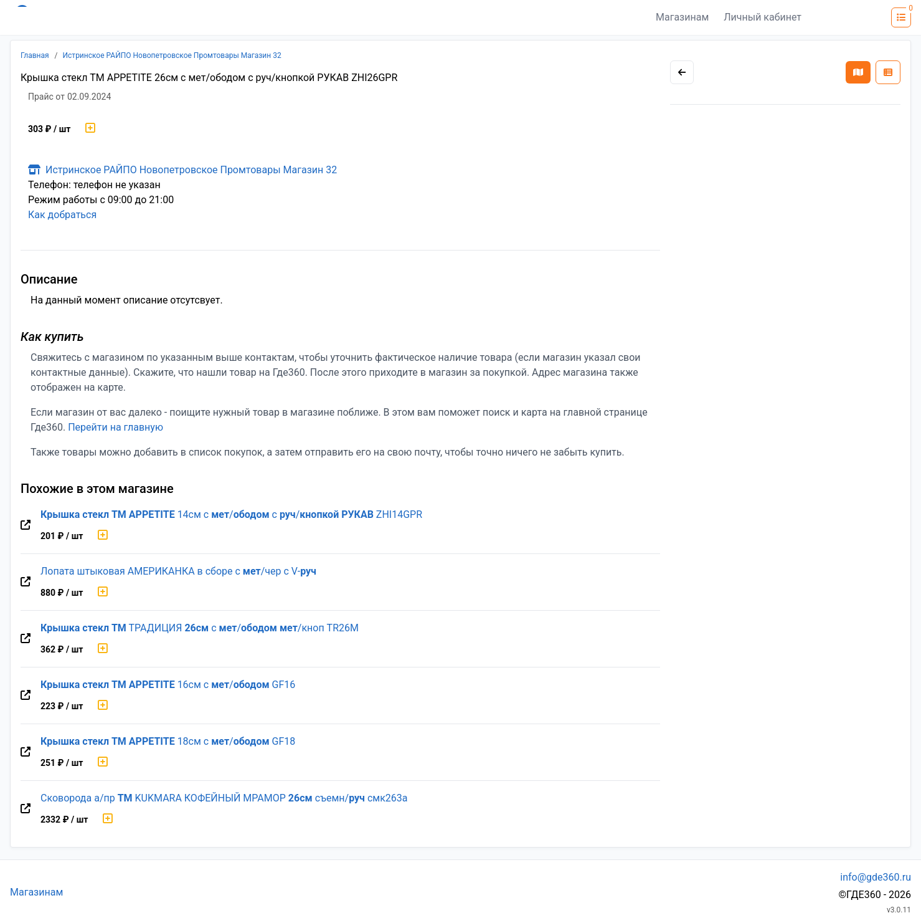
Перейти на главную (115, 427)
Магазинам (682, 17)
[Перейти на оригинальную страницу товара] (26, 525)
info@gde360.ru (875, 877)
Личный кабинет (762, 17)
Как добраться (62, 215)
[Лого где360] (132, 17)
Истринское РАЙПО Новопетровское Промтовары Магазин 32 (172, 55)
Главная (35, 55)
